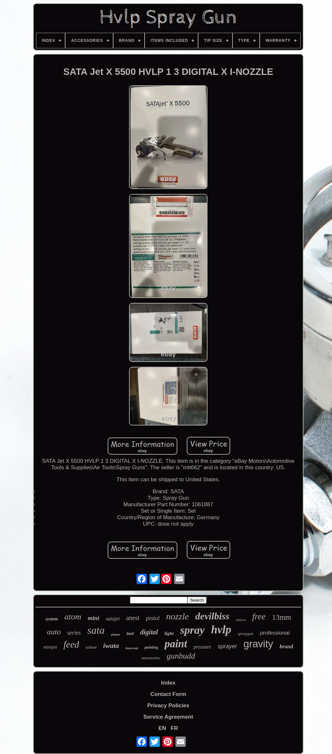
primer (115, 634)
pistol (153, 618)
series (74, 632)
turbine (91, 647)
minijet (50, 647)
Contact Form (168, 694)
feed (71, 644)
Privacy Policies (168, 705)
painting (151, 647)
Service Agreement (168, 717)
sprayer (227, 646)
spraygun (245, 633)
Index (168, 683)
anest (132, 617)
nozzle (177, 616)
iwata (111, 645)
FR (174, 728)
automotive (150, 657)
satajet (113, 618)
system (51, 618)
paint (175, 644)
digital (149, 632)
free (259, 616)
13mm (281, 617)
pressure (202, 647)
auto (54, 632)
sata (95, 630)
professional (275, 633)
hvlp (221, 629)
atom (72, 616)
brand (286, 646)
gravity (258, 644)
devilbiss (212, 616)
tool (130, 633)
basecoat (131, 648)
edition (241, 620)
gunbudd (181, 656)
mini (93, 618)
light (168, 633)
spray (192, 630)
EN (162, 728)
